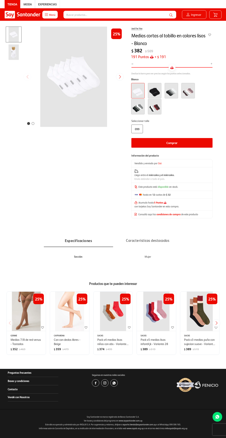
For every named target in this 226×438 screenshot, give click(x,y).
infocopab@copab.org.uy (176, 428)
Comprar (172, 143)
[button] (171, 14)
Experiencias (47, 4)
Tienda (12, 4)
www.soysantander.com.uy (130, 420)
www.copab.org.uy (135, 428)
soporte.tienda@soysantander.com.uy (139, 424)
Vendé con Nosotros (19, 397)
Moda (27, 4)
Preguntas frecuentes (19, 372)
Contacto (13, 389)
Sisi (160, 163)
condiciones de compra (169, 214)
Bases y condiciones (18, 381)
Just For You (136, 28)
